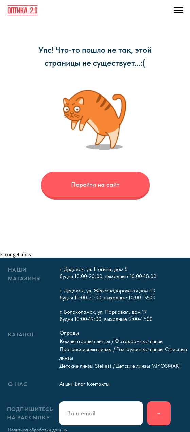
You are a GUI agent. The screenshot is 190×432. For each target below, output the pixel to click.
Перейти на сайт (95, 184)
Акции (66, 383)
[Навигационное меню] (178, 10)
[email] (101, 413)
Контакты (98, 383)
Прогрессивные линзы (85, 349)
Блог (80, 383)
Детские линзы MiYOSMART (149, 365)
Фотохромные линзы (139, 341)
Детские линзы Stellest (85, 365)
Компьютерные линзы (84, 341)
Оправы (69, 332)
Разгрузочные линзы (139, 349)
